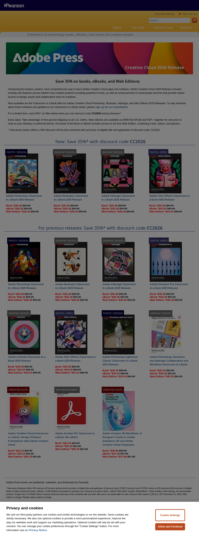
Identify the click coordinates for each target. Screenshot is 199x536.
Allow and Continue (170, 531)
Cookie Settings (170, 520)
